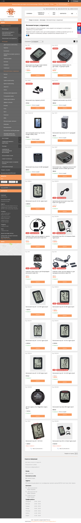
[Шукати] (19, 20)
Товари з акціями (5, 170)
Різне (5, 108)
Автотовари (5, 138)
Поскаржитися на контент (37, 521)
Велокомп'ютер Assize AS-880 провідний (37, 167)
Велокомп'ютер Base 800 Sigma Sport (63, 407)
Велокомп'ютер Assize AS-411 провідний (64, 133)
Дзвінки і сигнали (8, 102)
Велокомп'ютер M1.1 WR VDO (34, 441)
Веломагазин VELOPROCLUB (8, 173)
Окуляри (4, 146)
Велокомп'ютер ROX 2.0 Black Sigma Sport (64, 441)
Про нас (54, 13)
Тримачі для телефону (9, 99)
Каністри (6, 61)
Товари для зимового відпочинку (7, 142)
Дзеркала (6, 86)
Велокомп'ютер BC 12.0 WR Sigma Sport (37, 307)
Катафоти (6, 65)
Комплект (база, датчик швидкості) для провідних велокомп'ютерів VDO (64, 272)
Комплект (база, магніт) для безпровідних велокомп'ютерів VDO (37, 272)
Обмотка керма (7, 58)
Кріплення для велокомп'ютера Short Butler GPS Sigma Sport (63, 201)
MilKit (5, 118)
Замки (5, 77)
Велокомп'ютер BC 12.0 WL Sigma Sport (37, 340)
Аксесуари (5, 41)
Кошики (6, 105)
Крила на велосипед (9, 83)
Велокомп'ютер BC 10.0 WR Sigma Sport (64, 373)
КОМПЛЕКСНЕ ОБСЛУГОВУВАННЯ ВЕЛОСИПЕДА (7, 151)
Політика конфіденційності (32, 467)
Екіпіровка (6, 124)
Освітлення (6, 68)
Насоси (5, 74)
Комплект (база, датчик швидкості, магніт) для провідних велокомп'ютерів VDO (38, 237)
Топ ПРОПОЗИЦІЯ (62, 4)
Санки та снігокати (7, 158)
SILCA (5, 111)
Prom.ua (48, 520)
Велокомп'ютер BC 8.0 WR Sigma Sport (63, 307)
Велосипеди (5, 29)
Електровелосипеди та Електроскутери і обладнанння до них (8, 33)
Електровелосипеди (7, 166)
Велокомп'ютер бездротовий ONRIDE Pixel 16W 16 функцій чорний (36, 65)
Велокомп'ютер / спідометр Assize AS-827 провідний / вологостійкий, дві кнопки (64, 167)
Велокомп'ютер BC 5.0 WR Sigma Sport (36, 373)
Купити (38, 75)
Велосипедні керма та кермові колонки (10, 162)
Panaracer (6, 115)
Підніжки (6, 47)
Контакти (63, 13)
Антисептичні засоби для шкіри (11, 130)
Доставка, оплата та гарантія (33, 462)
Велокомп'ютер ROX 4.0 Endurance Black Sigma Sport (64, 237)
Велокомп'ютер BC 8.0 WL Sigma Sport (36, 201)
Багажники (6, 51)
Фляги (5, 90)
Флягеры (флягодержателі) (10, 93)
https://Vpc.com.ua (5, 238)
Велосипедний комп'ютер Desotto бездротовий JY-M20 (35, 133)
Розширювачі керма (9, 96)
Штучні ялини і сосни (7, 155)
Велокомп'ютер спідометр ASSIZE (35, 100)
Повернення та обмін (31, 464)
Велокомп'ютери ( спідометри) (11, 71)
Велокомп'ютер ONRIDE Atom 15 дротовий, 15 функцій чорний (62, 65)
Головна (29, 13)
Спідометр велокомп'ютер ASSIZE (62, 100)
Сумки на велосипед (9, 80)
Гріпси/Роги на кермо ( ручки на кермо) (12, 54)
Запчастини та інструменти (9, 38)
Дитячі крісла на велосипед (10, 44)
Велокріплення (7, 127)
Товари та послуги (6, 25)
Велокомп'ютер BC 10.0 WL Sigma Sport (64, 340)
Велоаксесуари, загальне (10, 121)
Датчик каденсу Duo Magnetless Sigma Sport (36, 407)
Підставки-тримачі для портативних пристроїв (9, 134)
